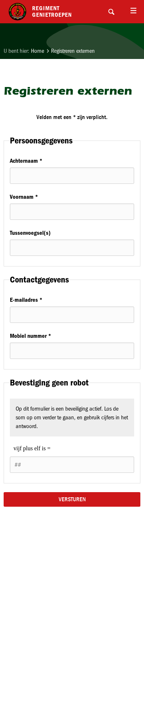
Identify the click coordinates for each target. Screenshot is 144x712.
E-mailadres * (26, 299)
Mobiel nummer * (30, 335)
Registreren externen (73, 50)
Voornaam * (24, 196)
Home (37, 50)
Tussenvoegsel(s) (30, 232)
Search (111, 11)
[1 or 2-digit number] (72, 464)
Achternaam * (26, 160)
